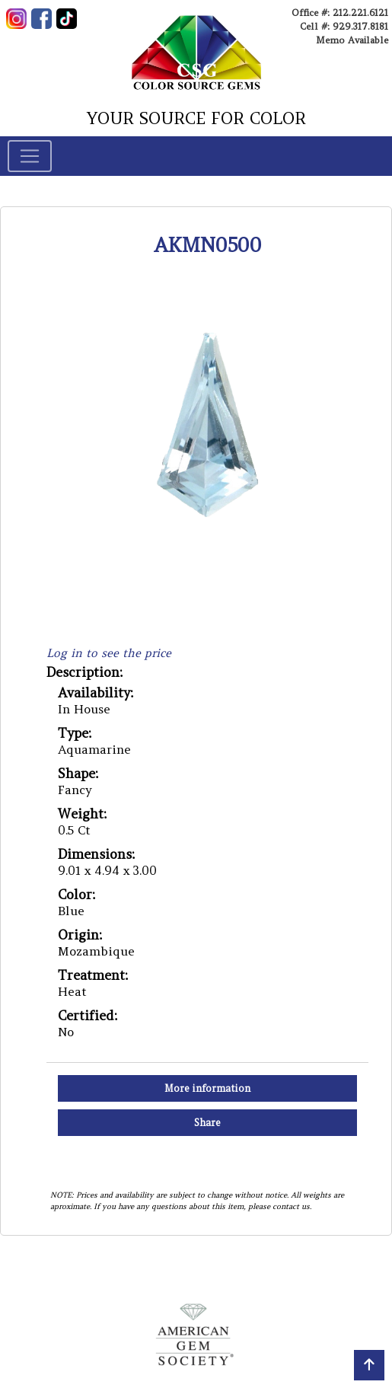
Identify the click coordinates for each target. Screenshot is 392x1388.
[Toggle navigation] (30, 156)
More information (207, 1088)
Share (207, 1122)
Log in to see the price (108, 653)
